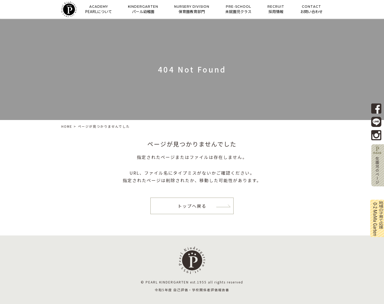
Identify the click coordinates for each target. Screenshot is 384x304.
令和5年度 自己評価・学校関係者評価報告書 (192, 289)
